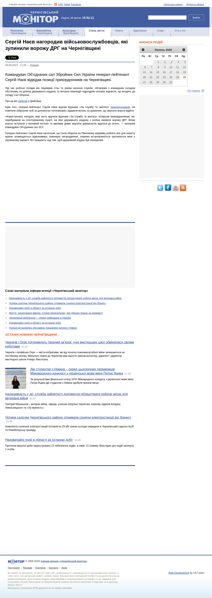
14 (150, 72)
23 (164, 77)
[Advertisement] (67, 257)
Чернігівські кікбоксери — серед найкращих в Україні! (40, 317)
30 (164, 82)
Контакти (53, 567)
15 (157, 72)
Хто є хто (180, 30)
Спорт (160, 30)
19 (184, 72)
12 (184, 67)
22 (157, 77)
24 (170, 77)
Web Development (179, 572)
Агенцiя (34, 65)
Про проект (14, 567)
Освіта (119, 30)
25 (177, 77)
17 (170, 72)
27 (144, 82)
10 (170, 67)
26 (184, 77)
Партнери (40, 567)
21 (150, 77)
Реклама (27, 567)
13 (144, 72)
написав (23, 101)
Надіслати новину (173, 4)
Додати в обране (195, 4)
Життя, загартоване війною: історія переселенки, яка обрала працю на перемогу (56, 313)
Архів (64, 567)
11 (177, 67)
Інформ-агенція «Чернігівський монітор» (37, 17)
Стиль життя (97, 30)
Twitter (67, 4)
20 (144, 77)
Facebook (76, 4)
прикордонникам (120, 107)
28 (150, 82)
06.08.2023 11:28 (15, 65)
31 (170, 82)
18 (177, 72)
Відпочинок (139, 30)
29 (157, 82)
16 (164, 72)
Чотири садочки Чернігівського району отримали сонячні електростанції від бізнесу (57, 303)
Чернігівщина (18, 32)
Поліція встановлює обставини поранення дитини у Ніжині (43, 327)
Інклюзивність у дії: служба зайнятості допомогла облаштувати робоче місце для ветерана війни (65, 298)
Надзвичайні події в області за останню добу (35, 308)
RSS (60, 4)
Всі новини (194, 90)
